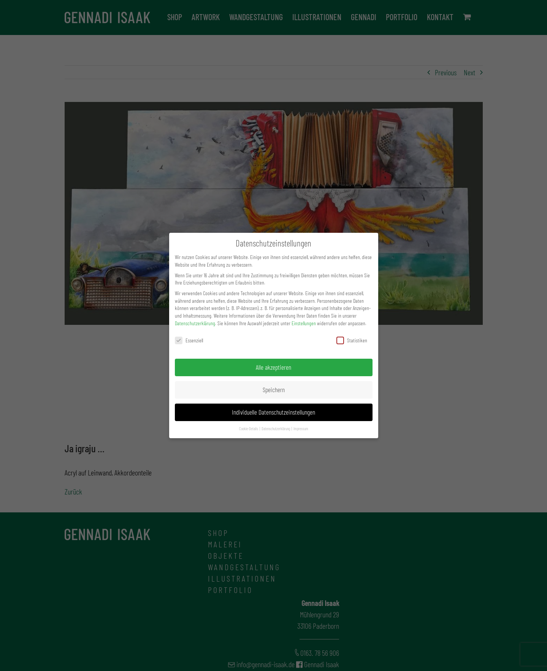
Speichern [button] (274, 389)
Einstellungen (304, 323)
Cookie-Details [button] (249, 428)
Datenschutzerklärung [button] (276, 428)
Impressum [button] (300, 428)
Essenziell (189, 340)
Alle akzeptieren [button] (273, 367)
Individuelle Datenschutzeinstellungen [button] (273, 412)
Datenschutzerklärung (195, 323)
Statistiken (351, 340)
